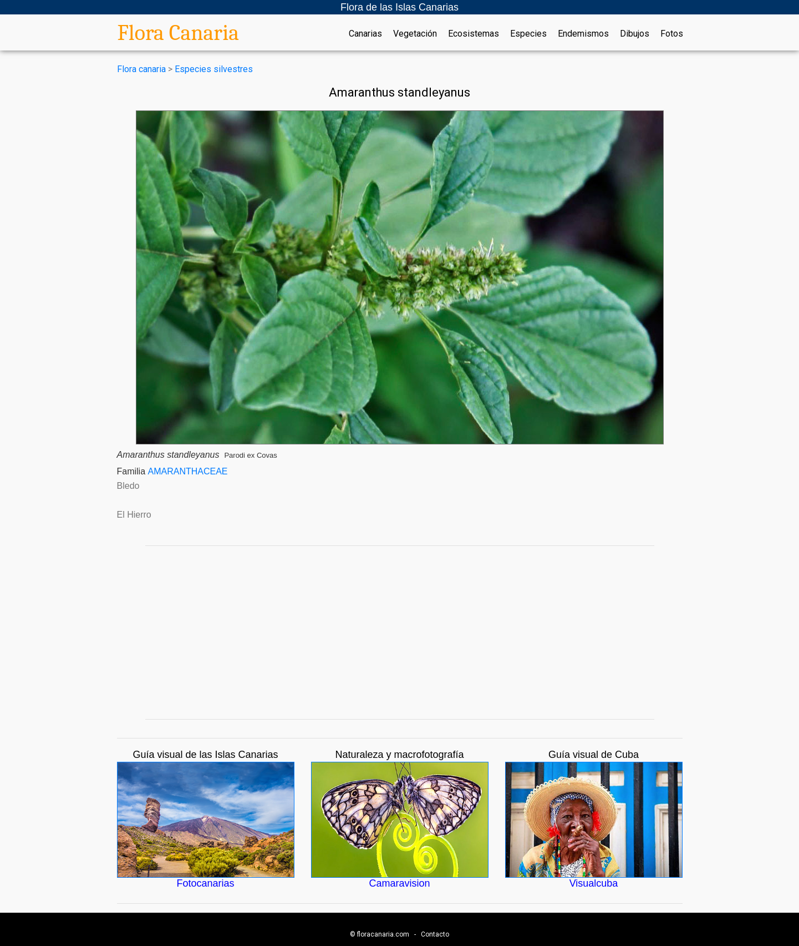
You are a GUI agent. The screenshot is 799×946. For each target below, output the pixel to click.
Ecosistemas (473, 34)
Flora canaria (141, 69)
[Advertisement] (400, 632)
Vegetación (415, 34)
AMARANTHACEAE (188, 471)
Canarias (365, 34)
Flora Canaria (179, 32)
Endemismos (583, 34)
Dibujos (634, 34)
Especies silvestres (214, 69)
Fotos (671, 34)
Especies (528, 34)
